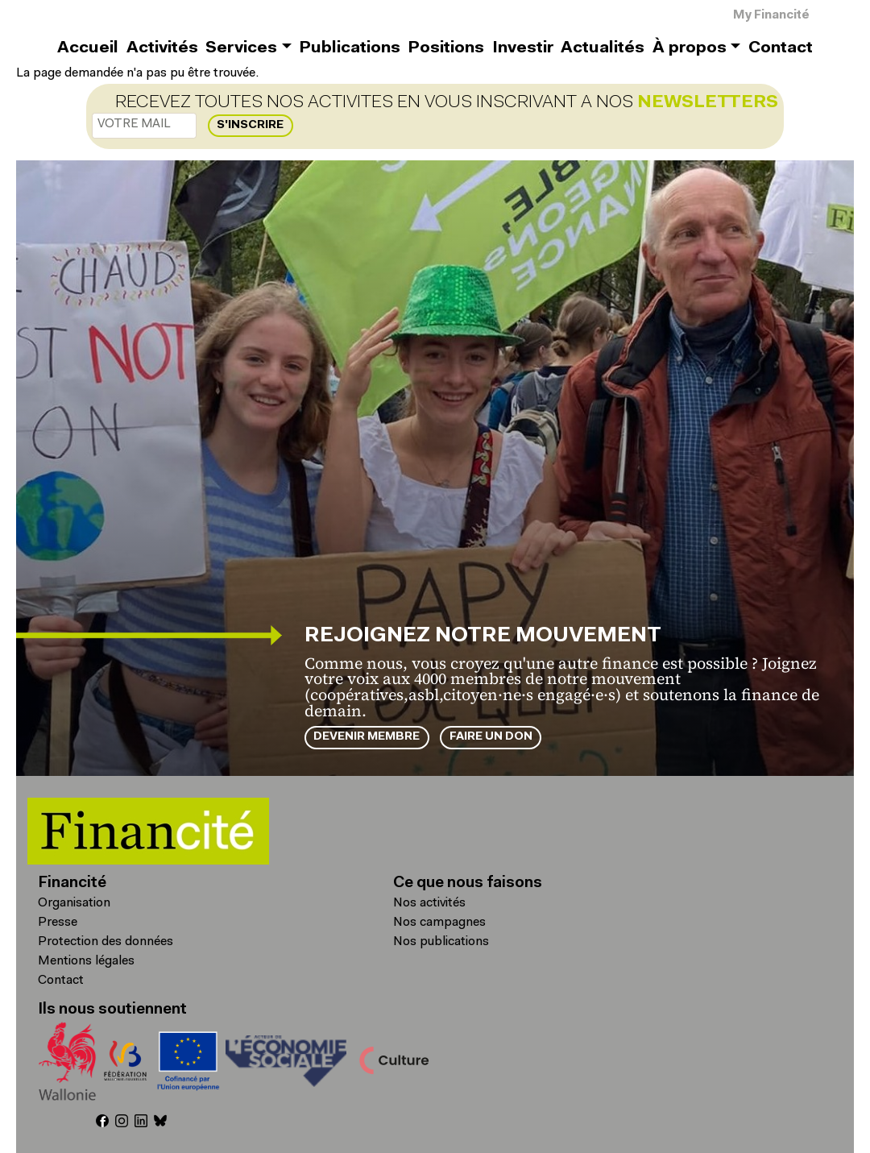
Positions (446, 48)
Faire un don (491, 737)
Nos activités (429, 903)
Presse (57, 922)
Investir (522, 48)
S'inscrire (250, 125)
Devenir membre (366, 737)
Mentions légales (86, 961)
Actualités (602, 48)
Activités (162, 48)
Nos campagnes (439, 922)
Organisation (74, 903)
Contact (780, 48)
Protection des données (105, 941)
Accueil (87, 48)
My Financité (771, 16)
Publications (349, 48)
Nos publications (441, 941)
